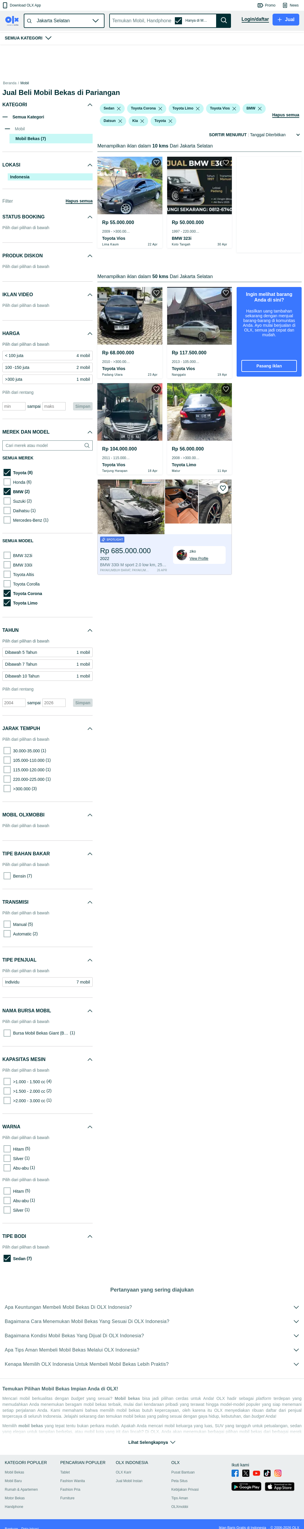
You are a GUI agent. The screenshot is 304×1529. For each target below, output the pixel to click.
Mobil (24, 83)
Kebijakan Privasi (194, 1482)
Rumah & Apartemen (21, 1482)
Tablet (68, 1465)
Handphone (14, 1499)
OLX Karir (130, 1465)
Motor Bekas (15, 1491)
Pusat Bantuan (193, 1465)
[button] (21, 5)
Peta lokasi (30, 1522)
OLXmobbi (189, 1499)
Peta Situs (189, 1473)
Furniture (71, 1491)
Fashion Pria (73, 1482)
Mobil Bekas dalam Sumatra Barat (83, 83)
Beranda (9, 83)
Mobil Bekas (42, 83)
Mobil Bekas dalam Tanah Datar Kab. (143, 83)
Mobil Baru (13, 1473)
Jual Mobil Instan (135, 1473)
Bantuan (11, 1522)
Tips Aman (189, 1491)
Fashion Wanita (76, 1473)
